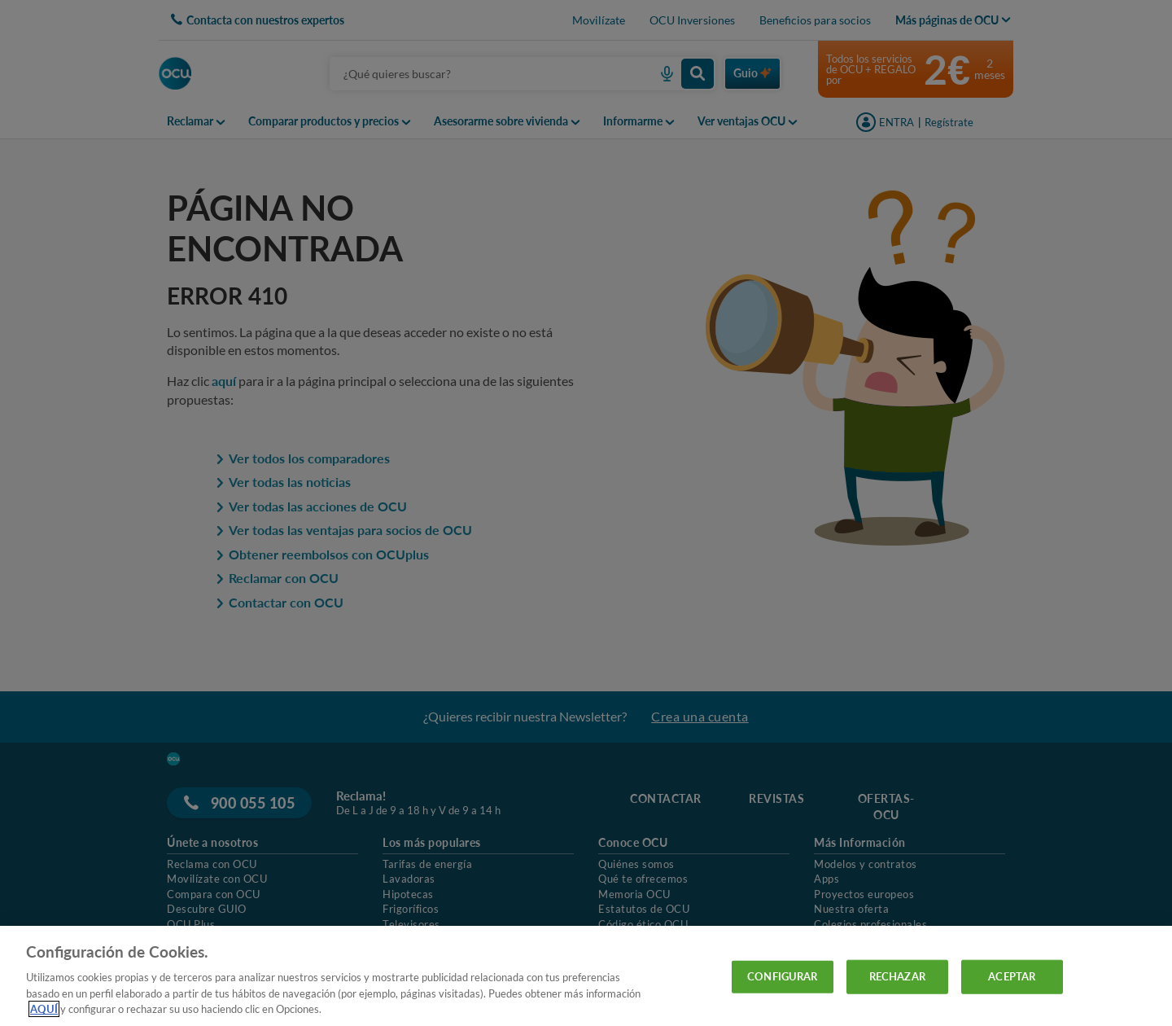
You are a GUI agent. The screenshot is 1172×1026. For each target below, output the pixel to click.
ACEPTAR (1011, 976)
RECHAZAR (897, 976)
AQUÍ (44, 1008)
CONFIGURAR (782, 976)
